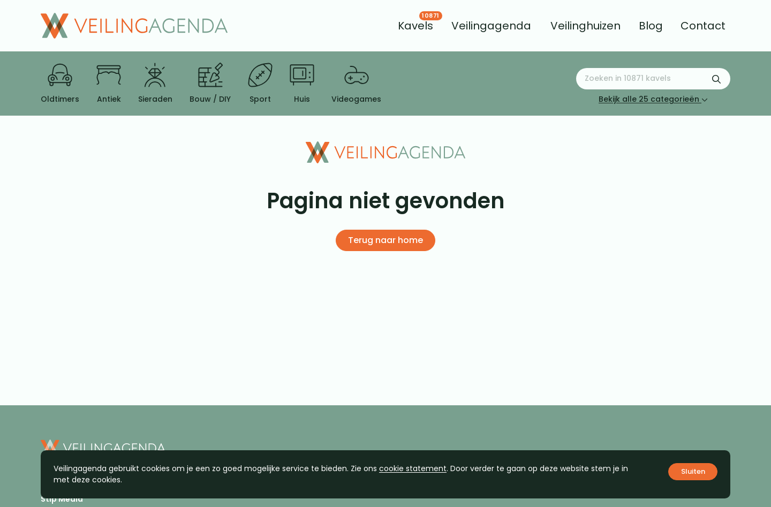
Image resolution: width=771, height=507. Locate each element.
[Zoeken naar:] (653, 78)
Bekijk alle (653, 99)
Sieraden (155, 83)
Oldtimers (60, 83)
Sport (260, 83)
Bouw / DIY (210, 83)
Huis (302, 83)
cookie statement (413, 468)
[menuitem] (415, 26)
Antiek (108, 83)
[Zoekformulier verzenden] (716, 78)
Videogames (356, 83)
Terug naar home (385, 240)
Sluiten (693, 471)
